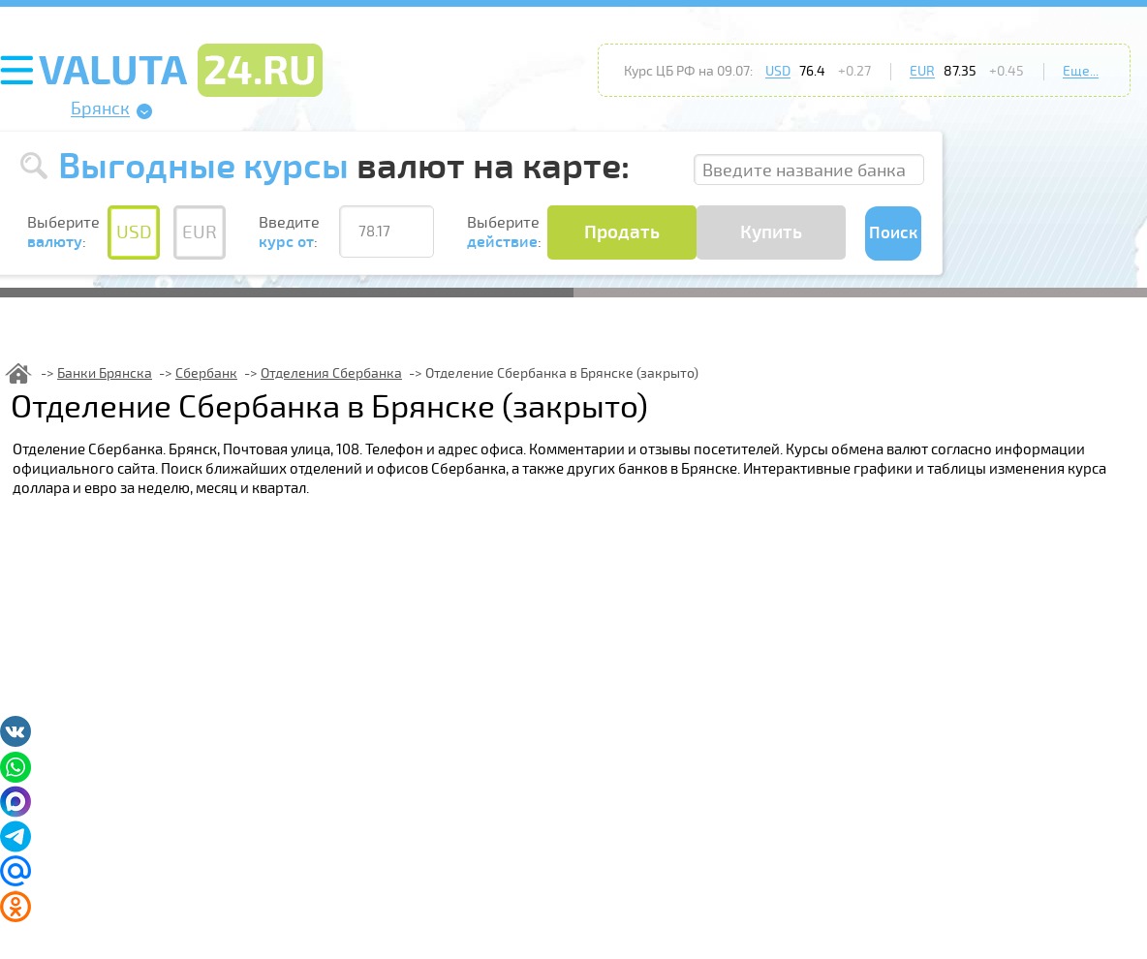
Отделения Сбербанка (331, 373)
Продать (622, 232)
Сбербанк (206, 373)
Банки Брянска (104, 373)
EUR (922, 71)
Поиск (893, 233)
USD (777, 71)
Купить (771, 232)
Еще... (1081, 71)
